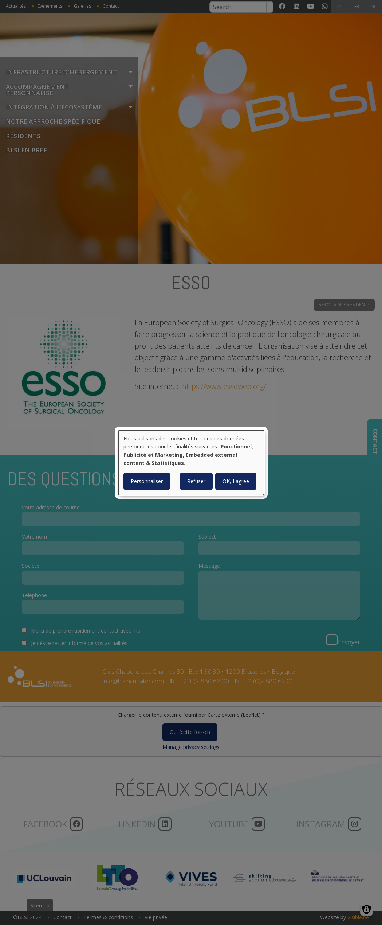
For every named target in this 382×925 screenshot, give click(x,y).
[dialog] (191, 462)
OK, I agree (235, 481)
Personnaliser (147, 481)
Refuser (196, 481)
